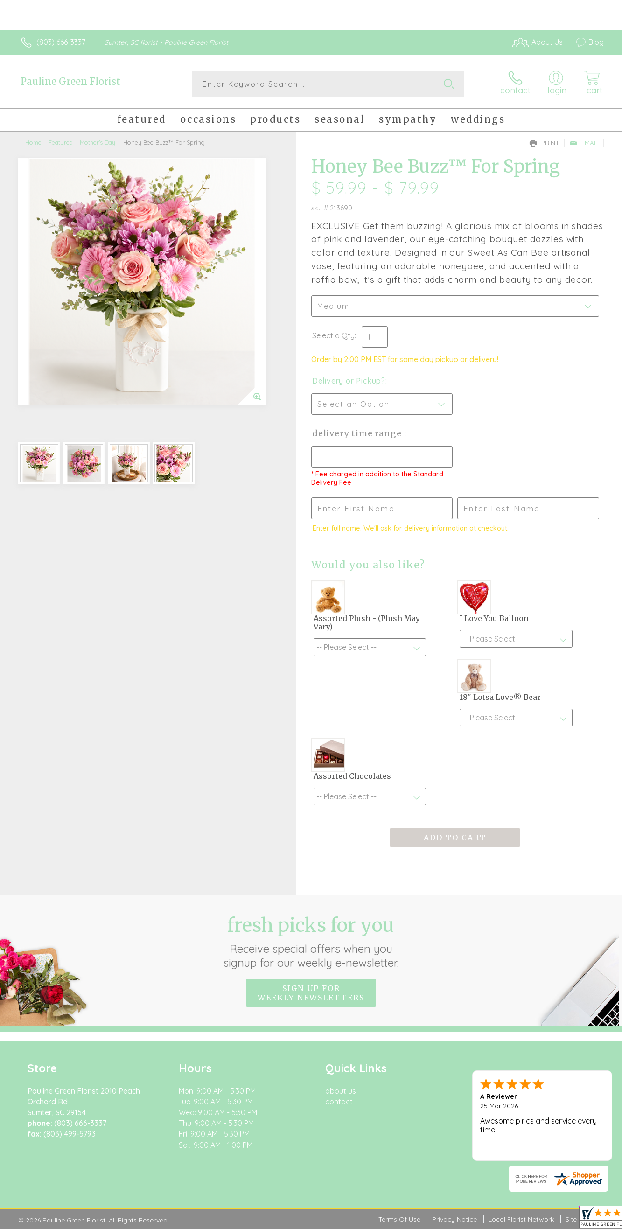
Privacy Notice (454, 1219)
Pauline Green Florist (70, 81)
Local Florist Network (521, 1219)
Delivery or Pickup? (348, 380)
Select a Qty (333, 335)
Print (544, 143)
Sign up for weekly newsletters (311, 993)
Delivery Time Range (358, 433)
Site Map (579, 1219)
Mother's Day (97, 142)
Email (584, 143)
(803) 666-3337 (60, 42)
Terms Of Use (399, 1219)
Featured (61, 142)
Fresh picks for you (311, 942)
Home (33, 142)
